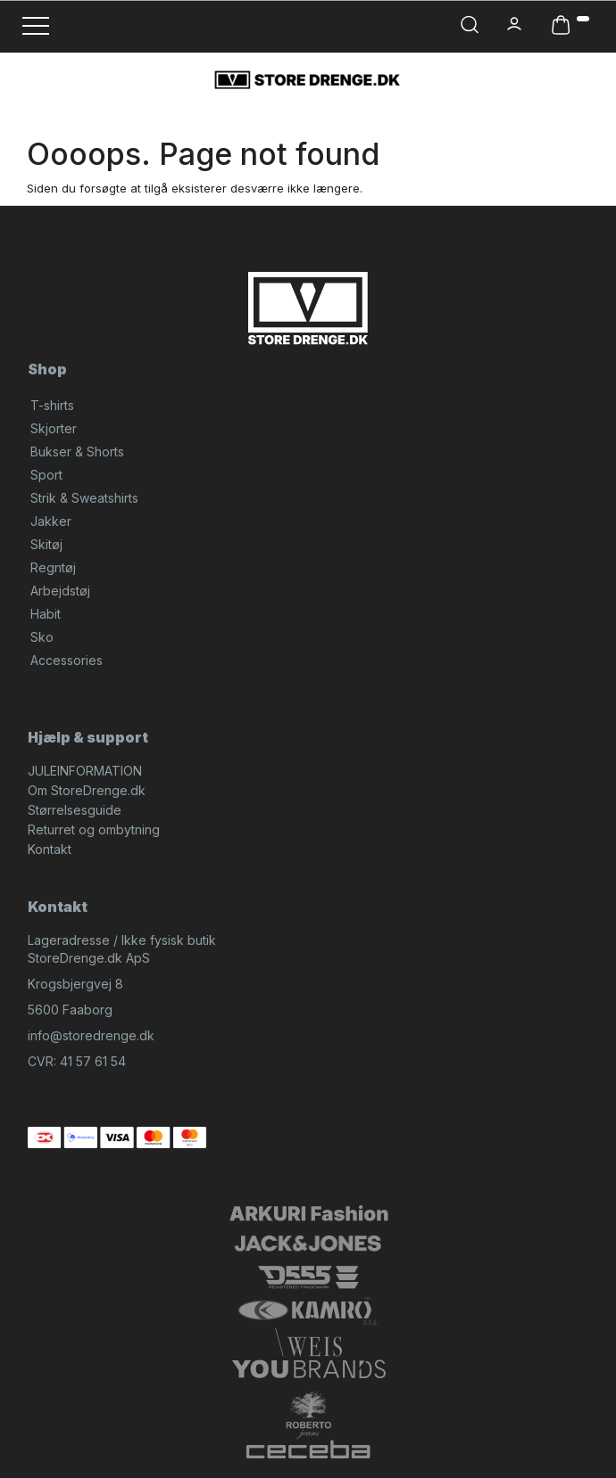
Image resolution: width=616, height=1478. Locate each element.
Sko (42, 637)
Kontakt (49, 849)
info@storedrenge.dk (91, 1035)
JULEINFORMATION (85, 770)
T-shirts (52, 405)
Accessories (66, 660)
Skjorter (53, 428)
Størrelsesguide (74, 809)
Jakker (50, 521)
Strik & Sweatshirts (84, 497)
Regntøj (53, 567)
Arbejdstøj (60, 590)
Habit (45, 613)
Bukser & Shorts (77, 451)
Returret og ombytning (94, 829)
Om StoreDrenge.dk (87, 790)
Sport (46, 474)
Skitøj (46, 544)
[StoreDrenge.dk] (308, 79)
